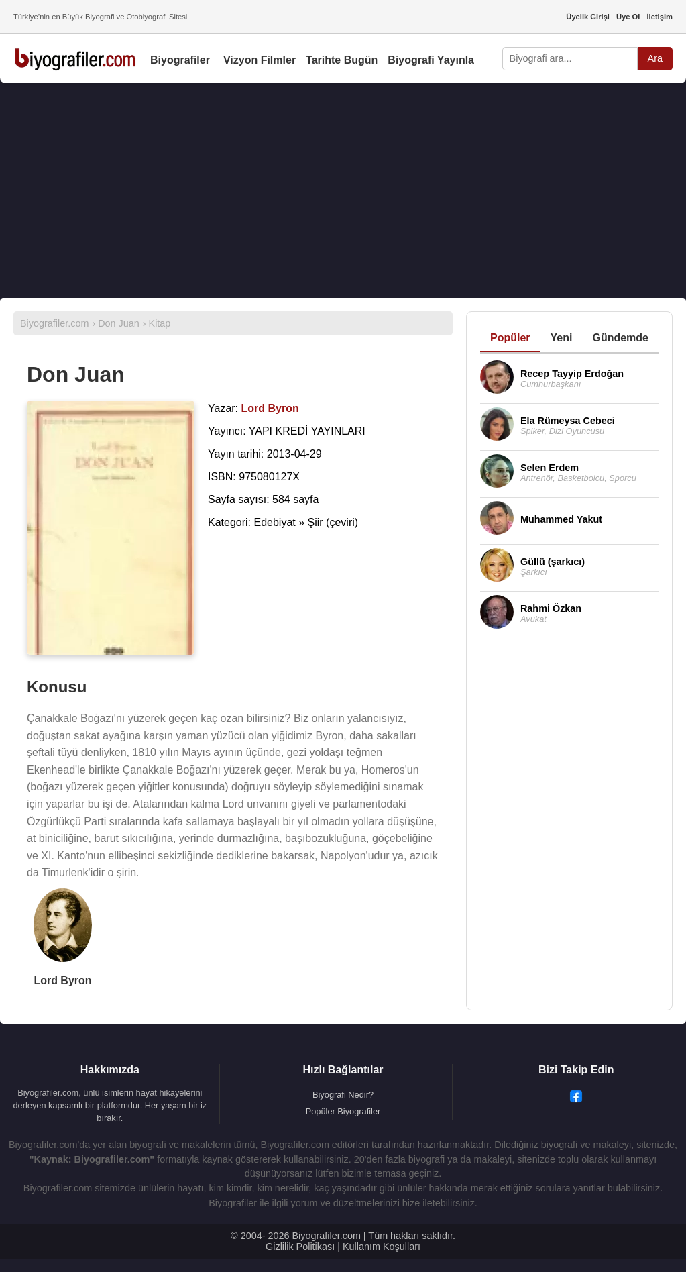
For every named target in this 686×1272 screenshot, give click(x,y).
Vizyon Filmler (259, 60)
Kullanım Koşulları (381, 1246)
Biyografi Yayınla (431, 60)
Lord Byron (62, 980)
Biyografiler (180, 60)
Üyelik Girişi (588, 17)
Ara (655, 58)
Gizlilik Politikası (300, 1246)
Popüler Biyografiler (343, 1111)
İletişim (659, 17)
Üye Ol (628, 17)
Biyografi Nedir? (343, 1095)
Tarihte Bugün (342, 60)
